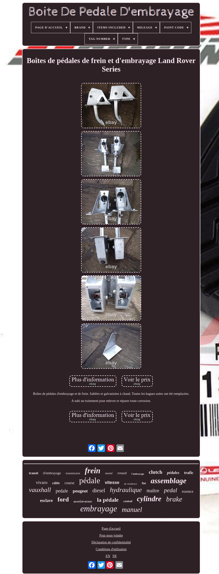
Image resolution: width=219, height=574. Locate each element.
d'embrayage (52, 473)
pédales (173, 472)
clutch (155, 472)
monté (109, 473)
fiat (144, 483)
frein (92, 470)
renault (122, 473)
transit (33, 473)
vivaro (42, 482)
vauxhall (40, 489)
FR (115, 556)
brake (174, 499)
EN (108, 556)
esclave (46, 500)
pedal (170, 490)
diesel (98, 490)
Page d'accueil (111, 528)
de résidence (130, 483)
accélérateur (83, 501)
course (69, 483)
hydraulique (126, 489)
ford (63, 499)
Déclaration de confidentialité (111, 542)
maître (153, 490)
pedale (62, 490)
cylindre (149, 499)
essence (187, 491)
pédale (89, 480)
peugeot (80, 490)
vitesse (112, 482)
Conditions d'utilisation (111, 549)
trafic (188, 472)
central (127, 501)
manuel (132, 509)
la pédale (107, 500)
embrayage (98, 508)
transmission (73, 473)
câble (56, 483)
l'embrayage (137, 474)
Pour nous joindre (111, 535)
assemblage (168, 480)
